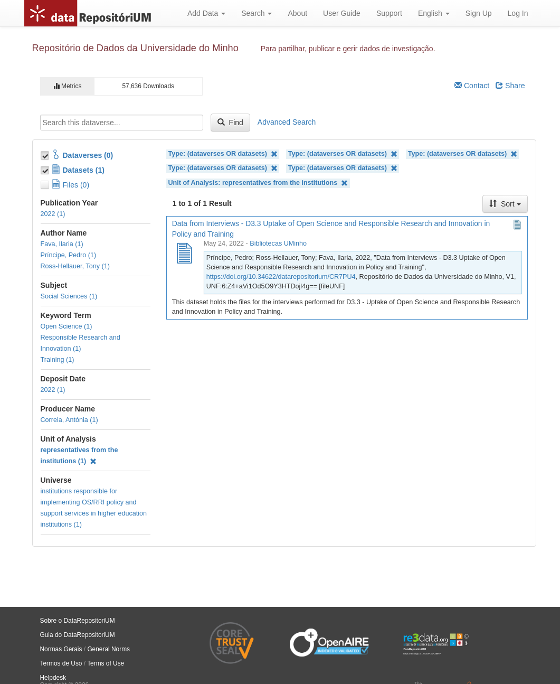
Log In (518, 13)
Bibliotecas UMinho (278, 243)
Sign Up (479, 13)
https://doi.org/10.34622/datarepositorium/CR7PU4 (281, 276)
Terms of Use (105, 663)
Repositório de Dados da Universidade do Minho (135, 48)
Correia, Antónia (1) (69, 420)
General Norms (108, 649)
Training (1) (57, 359)
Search (256, 13)
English (434, 13)
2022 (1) (53, 214)
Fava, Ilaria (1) (62, 244)
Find (230, 122)
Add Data (206, 13)
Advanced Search (287, 122)
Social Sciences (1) (69, 296)
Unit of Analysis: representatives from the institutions (258, 183)
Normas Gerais (61, 649)
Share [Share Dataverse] (510, 85)
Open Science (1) (66, 326)
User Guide (341, 13)
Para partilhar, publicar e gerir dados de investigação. (348, 48)
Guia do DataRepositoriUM (77, 635)
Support (389, 13)
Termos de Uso (61, 663)
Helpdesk (53, 677)
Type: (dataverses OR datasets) (223, 154)
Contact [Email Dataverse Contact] (471, 85)
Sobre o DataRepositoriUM (77, 620)
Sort (505, 204)
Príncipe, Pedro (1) (69, 255)
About (297, 13)
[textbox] (121, 122)
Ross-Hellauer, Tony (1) (75, 266)
